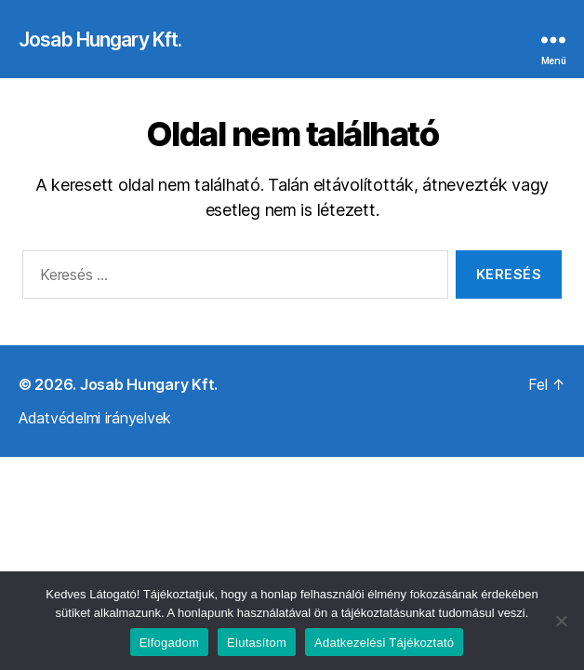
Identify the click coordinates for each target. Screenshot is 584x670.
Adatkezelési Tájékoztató (384, 643)
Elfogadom (169, 643)
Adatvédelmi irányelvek (95, 418)
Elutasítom (256, 643)
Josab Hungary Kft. (100, 39)
